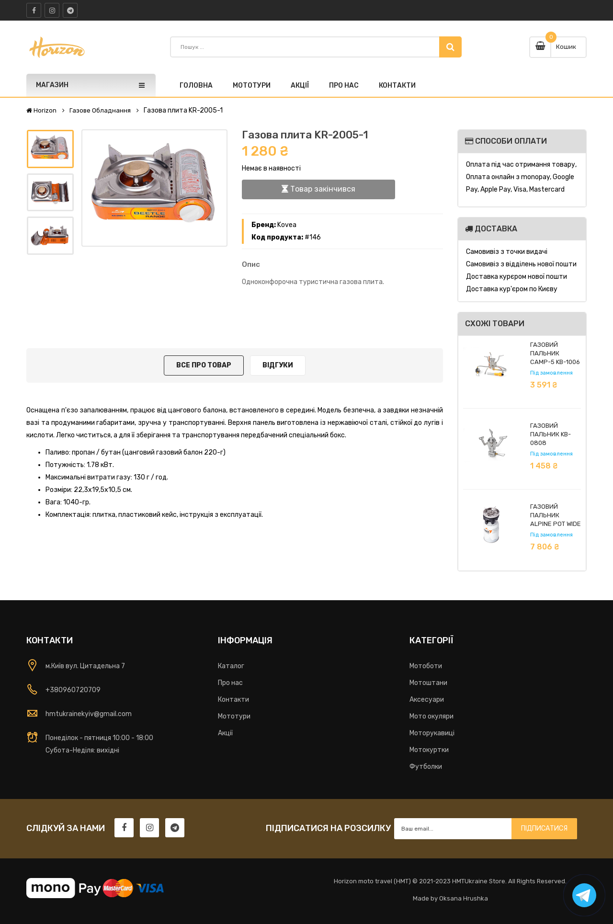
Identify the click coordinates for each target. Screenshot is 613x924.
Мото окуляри (431, 716)
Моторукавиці (431, 733)
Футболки (425, 767)
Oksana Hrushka (463, 898)
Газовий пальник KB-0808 (550, 434)
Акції (225, 733)
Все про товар (203, 365)
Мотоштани (428, 683)
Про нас (230, 683)
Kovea (286, 225)
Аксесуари (426, 700)
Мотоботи (425, 666)
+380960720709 (73, 690)
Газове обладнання (100, 110)
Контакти (233, 700)
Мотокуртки (429, 750)
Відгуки (277, 365)
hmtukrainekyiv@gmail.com (88, 714)
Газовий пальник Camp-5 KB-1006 (555, 353)
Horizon (41, 110)
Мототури (234, 716)
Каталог (231, 666)
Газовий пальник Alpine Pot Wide (555, 515)
